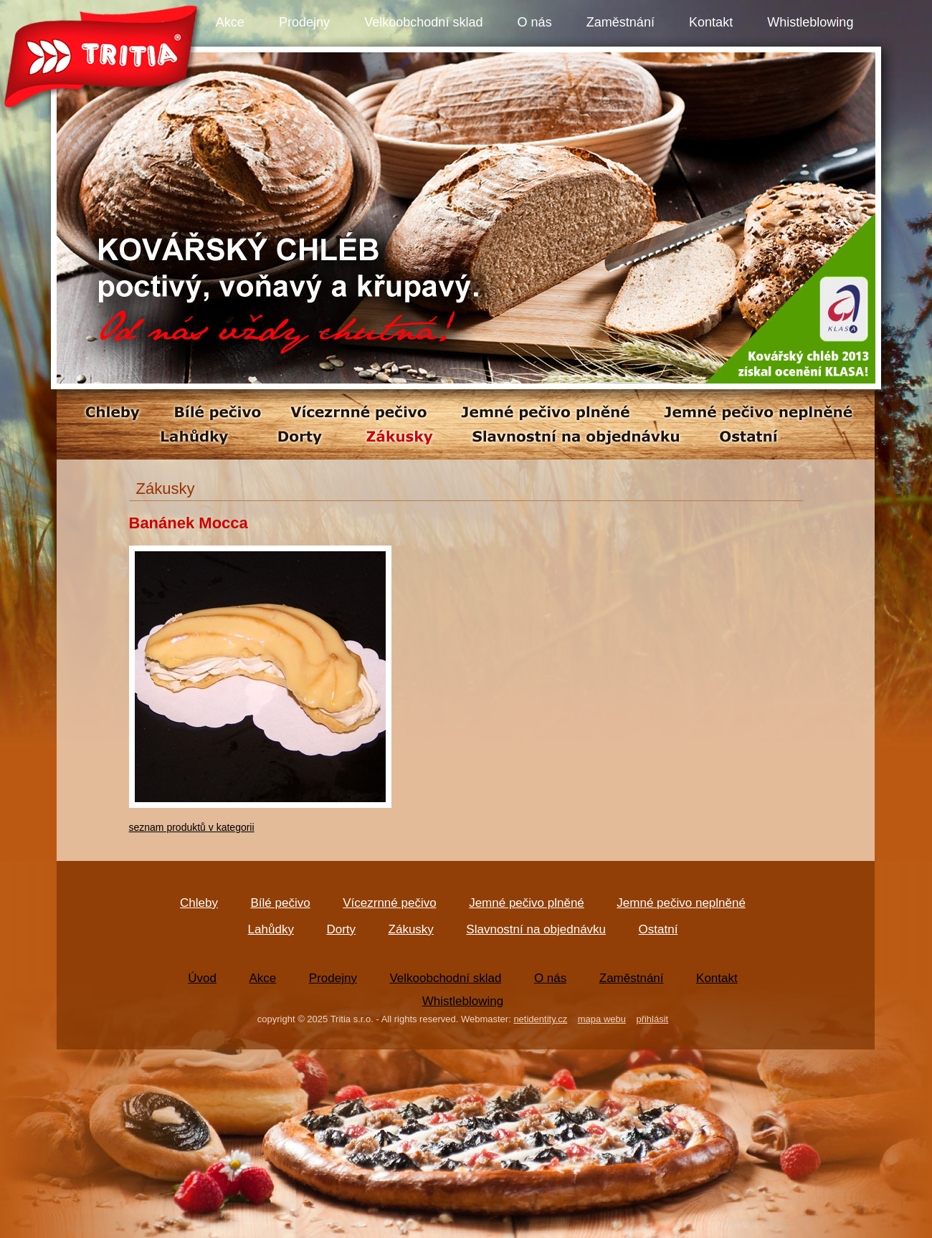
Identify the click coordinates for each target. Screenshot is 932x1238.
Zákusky (411, 929)
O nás (535, 22)
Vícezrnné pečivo (389, 903)
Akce (230, 22)
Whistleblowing (810, 22)
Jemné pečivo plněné (526, 903)
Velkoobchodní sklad (423, 22)
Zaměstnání (620, 22)
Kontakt (711, 22)
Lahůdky (271, 929)
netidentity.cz (540, 1019)
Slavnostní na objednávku (536, 929)
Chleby (199, 903)
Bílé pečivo (280, 903)
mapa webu (602, 1019)
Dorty (341, 929)
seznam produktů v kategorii (192, 827)
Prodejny (304, 22)
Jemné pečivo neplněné (681, 903)
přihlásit (652, 1019)
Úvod (202, 978)
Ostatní (658, 929)
